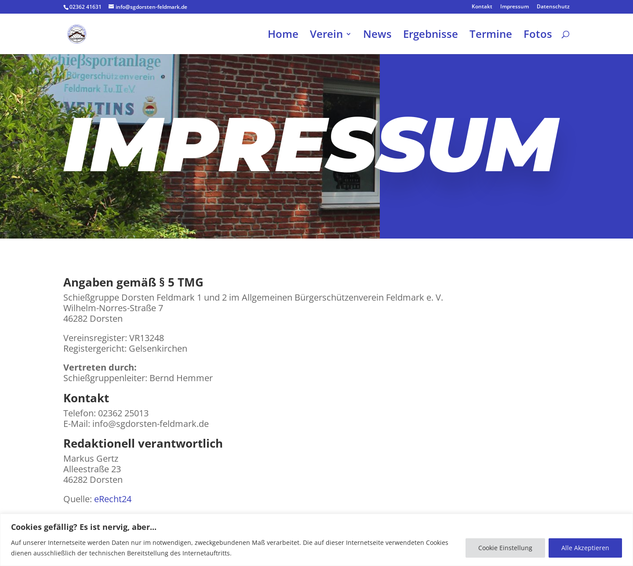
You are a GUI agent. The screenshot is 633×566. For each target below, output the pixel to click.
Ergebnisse (430, 36)
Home (283, 36)
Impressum (514, 7)
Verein (326, 36)
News (377, 36)
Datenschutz (553, 7)
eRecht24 (112, 499)
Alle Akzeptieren (585, 548)
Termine (490, 36)
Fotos (538, 36)
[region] (316, 540)
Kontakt (482, 7)
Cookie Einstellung (505, 548)
